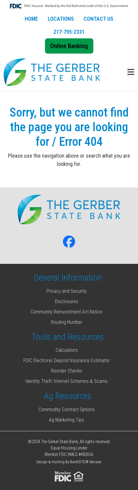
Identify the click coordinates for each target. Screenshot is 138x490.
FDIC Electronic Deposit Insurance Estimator (66, 360)
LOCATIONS (61, 19)
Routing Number (66, 322)
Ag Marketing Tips (66, 420)
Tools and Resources (68, 337)
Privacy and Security (67, 291)
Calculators (67, 350)
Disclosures (66, 301)
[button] (130, 72)
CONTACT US (98, 19)
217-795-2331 (69, 32)
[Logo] (52, 72)
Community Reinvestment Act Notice (66, 312)
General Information (68, 277)
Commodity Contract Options (67, 409)
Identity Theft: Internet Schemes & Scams (67, 381)
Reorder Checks (66, 371)
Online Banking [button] (69, 46)
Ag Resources (67, 396)
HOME (31, 19)
